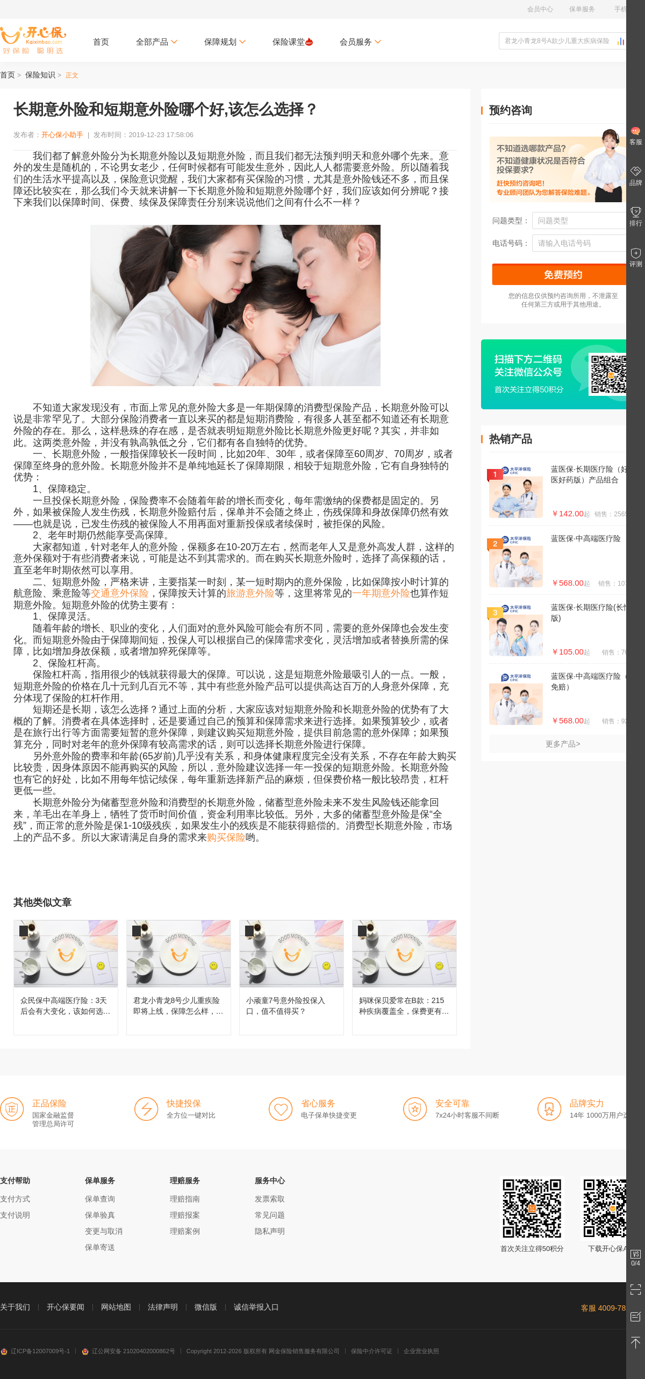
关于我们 (15, 1307)
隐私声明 (270, 1231)
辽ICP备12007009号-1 (35, 1351)
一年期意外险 (381, 593)
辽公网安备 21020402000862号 (128, 1351)
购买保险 (226, 837)
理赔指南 (185, 1199)
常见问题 (270, 1215)
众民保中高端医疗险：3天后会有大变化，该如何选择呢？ (66, 977)
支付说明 (15, 1215)
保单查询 (100, 1199)
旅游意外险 (250, 593)
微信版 (206, 1307)
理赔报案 (185, 1215)
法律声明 (163, 1307)
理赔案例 (185, 1231)
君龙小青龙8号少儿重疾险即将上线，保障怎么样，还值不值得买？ (179, 977)
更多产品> (563, 744)
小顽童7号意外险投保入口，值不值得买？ (291, 977)
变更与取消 (104, 1231)
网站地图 (116, 1307)
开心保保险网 (33, 40)
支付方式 (15, 1199)
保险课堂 (293, 41)
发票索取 (270, 1199)
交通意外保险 (120, 593)
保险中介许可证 (371, 1351)
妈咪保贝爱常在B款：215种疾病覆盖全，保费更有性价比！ (404, 977)
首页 (101, 41)
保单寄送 (100, 1247)
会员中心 (540, 9)
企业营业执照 (421, 1351)
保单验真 (100, 1215)
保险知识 (40, 74)
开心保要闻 (65, 1307)
